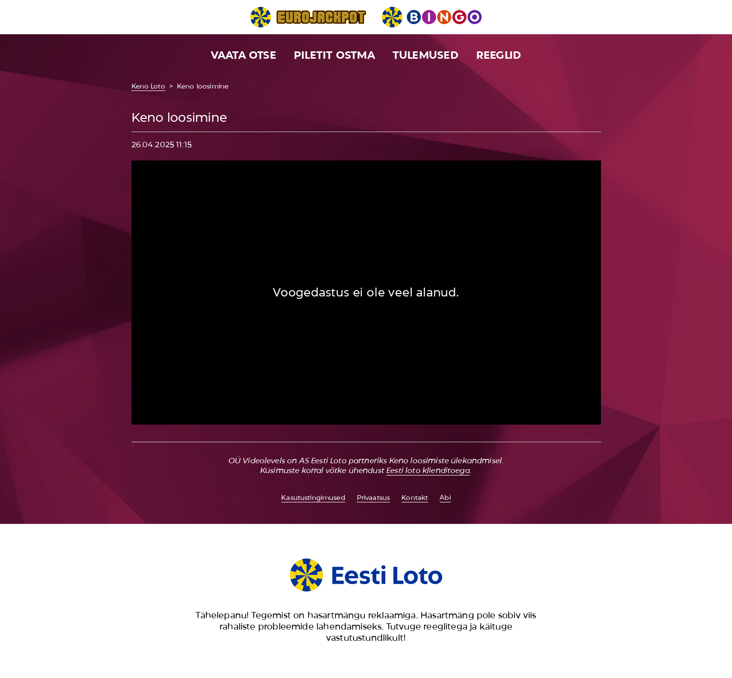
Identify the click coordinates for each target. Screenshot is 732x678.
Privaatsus (373, 497)
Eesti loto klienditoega (428, 470)
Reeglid (499, 55)
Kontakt (414, 497)
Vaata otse (243, 55)
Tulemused (426, 55)
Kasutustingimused (313, 497)
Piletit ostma (334, 55)
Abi (445, 497)
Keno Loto (148, 86)
